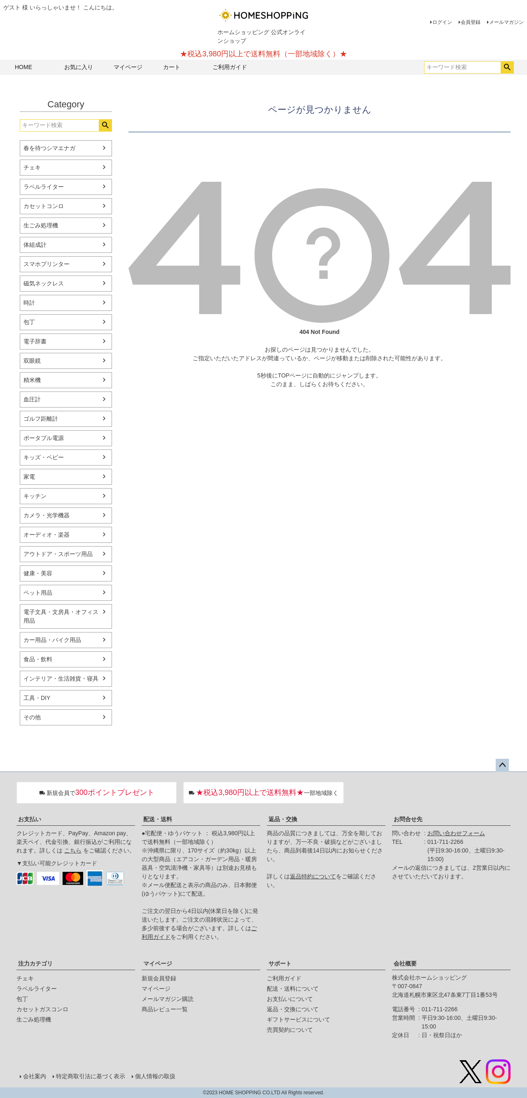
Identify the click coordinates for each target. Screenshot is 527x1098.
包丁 (29, 322)
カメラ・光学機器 (46, 515)
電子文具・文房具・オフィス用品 (60, 616)
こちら (73, 850)
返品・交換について (293, 1009)
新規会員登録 (159, 978)
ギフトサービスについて (298, 1019)
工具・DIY (36, 698)
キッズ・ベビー (43, 457)
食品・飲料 (37, 659)
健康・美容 (37, 573)
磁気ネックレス (43, 283)
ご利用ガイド (229, 67)
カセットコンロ (43, 206)
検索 (507, 67)
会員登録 (470, 22)
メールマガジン (506, 22)
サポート (279, 963)
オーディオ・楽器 (46, 534)
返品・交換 (282, 819)
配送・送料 (157, 819)
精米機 (32, 380)
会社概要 (405, 963)
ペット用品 (37, 592)
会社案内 (34, 1076)
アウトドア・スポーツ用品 (58, 554)
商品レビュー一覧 (165, 1009)
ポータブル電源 (43, 438)
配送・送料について (293, 988)
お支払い (29, 819)
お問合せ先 (408, 819)
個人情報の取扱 (155, 1076)
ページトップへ (502, 765)
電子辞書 (35, 341)
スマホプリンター (46, 264)
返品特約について (313, 876)
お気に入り (78, 67)
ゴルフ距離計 (40, 418)
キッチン (35, 496)
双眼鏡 (32, 360)
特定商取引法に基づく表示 (90, 1076)
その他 (32, 717)
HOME (23, 67)
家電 (29, 476)
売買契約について (290, 1029)
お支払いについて (290, 999)
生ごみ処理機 (40, 225)
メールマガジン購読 (168, 999)
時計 (29, 302)
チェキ (32, 167)
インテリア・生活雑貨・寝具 (60, 678)
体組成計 (35, 244)
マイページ (128, 67)
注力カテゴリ (35, 963)
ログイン (442, 22)
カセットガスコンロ (42, 1009)
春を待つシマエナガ (49, 148)
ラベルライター (43, 186)
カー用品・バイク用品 (52, 640)
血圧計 (32, 399)
